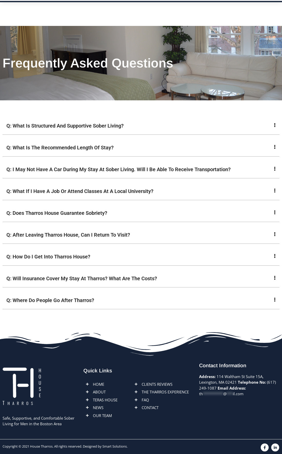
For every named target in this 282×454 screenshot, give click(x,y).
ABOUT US (96, 10)
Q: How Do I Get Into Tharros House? (48, 257)
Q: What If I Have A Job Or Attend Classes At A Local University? (79, 191)
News (155, 10)
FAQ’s (177, 10)
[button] (141, 126)
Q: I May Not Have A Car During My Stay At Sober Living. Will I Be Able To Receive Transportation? (118, 169)
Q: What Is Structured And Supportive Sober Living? (65, 126)
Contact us (205, 10)
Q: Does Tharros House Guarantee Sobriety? (56, 213)
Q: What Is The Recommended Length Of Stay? (60, 147)
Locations (128, 10)
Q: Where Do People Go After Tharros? (50, 300)
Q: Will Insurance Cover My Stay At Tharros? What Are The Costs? (81, 278)
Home (70, 10)
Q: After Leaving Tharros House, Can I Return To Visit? (68, 235)
